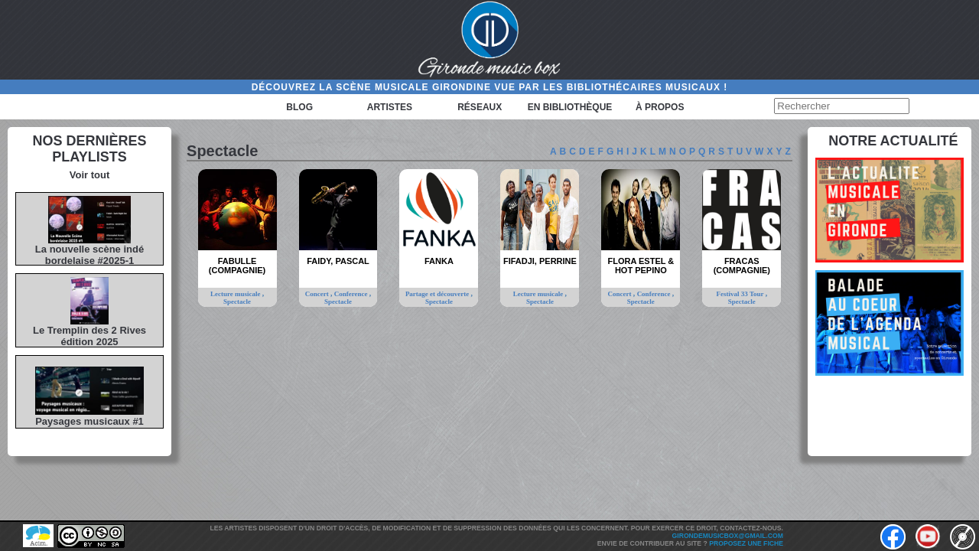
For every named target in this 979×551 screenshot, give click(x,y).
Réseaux (479, 107)
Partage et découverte (438, 294)
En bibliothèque (570, 107)
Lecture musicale (236, 294)
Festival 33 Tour (741, 294)
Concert (317, 294)
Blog (299, 107)
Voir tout (89, 175)
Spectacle (237, 301)
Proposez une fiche (746, 543)
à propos (660, 107)
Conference (351, 294)
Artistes (389, 107)
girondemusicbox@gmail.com (727, 536)
